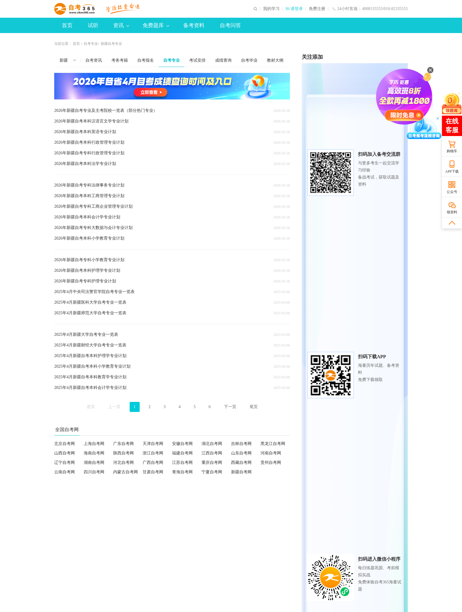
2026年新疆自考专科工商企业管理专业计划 (93, 206)
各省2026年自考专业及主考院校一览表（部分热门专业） (355, 396)
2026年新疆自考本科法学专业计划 (85, 163)
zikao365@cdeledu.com (176, 561)
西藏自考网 (241, 462)
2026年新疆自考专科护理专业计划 (85, 281)
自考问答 (230, 25)
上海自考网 (94, 443)
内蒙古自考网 (125, 472)
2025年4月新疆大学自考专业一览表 (86, 334)
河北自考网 (123, 462)
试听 (93, 25)
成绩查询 (223, 60)
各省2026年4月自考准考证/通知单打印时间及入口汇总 (355, 358)
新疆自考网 (241, 472)
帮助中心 (184, 552)
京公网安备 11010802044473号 (250, 605)
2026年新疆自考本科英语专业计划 (85, 132)
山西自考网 (64, 453)
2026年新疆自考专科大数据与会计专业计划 (93, 227)
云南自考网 (64, 472)
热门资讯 (312, 342)
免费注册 (317, 9)
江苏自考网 (182, 462)
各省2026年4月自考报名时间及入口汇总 (344, 377)
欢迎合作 (103, 552)
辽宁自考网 (64, 462)
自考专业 (91, 44)
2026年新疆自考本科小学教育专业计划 (89, 238)
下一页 (230, 407)
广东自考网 (123, 443)
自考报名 (145, 60)
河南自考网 (270, 453)
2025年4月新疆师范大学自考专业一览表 (90, 313)
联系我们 (144, 552)
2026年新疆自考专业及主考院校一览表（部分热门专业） (105, 110)
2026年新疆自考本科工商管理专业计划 (89, 196)
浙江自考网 (153, 453)
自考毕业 (249, 60)
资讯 (121, 25)
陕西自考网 (123, 453)
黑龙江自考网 (272, 443)
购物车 (452, 151)
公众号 (452, 192)
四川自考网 (94, 472)
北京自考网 (64, 443)
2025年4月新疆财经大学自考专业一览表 (90, 345)
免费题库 (156, 25)
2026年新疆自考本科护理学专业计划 (87, 270)
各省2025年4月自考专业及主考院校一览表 (346, 471)
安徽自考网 (182, 443)
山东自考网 (241, 453)
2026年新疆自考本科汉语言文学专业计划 (91, 121)
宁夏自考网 (212, 472)
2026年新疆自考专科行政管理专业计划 (89, 153)
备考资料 (193, 25)
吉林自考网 (241, 443)
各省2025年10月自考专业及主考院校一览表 (347, 452)
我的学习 (271, 9)
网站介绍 (62, 552)
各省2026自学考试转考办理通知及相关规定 (347, 368)
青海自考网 (182, 472)
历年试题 (335, 509)
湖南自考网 (94, 462)
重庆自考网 (212, 462)
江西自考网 (212, 453)
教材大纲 (275, 60)
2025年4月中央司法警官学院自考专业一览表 (94, 291)
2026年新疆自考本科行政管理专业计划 (89, 142)
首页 (67, 25)
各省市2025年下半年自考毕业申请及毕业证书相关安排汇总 (355, 387)
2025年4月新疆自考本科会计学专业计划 (90, 387)
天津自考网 (153, 443)
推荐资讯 (338, 342)
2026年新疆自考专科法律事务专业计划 (89, 185)
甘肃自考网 (153, 472)
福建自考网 (182, 453)
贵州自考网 (270, 462)
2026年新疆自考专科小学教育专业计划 (89, 260)
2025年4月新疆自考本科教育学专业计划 (90, 377)
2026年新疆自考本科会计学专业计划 (87, 217)
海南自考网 (94, 453)
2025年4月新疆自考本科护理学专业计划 (90, 356)
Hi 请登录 (294, 9)
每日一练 (391, 509)
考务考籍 (119, 60)
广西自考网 (153, 462)
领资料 (452, 212)
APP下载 (452, 171)
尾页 (254, 407)
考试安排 (197, 60)
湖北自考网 (212, 443)
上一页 (114, 407)
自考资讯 (93, 60)
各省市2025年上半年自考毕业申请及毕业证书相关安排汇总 (355, 461)
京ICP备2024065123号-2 (204, 605)
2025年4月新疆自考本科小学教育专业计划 (92, 366)
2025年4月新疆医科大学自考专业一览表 (90, 302)
